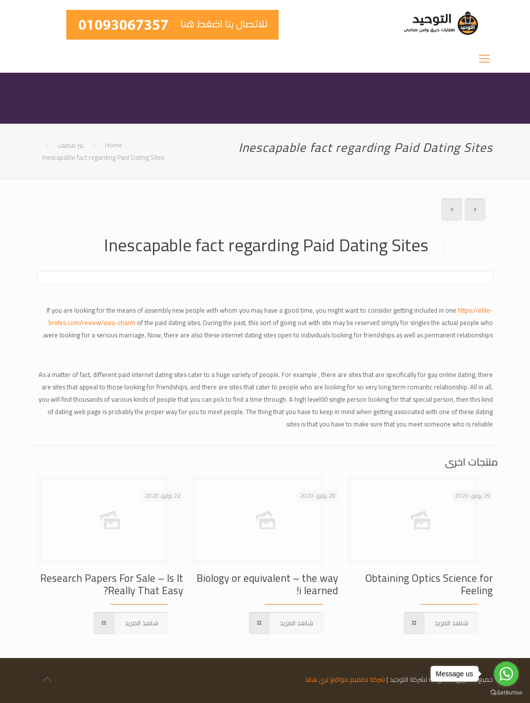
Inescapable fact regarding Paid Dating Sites (103, 157)
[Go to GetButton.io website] (506, 693)
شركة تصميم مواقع (357, 679)
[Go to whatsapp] (506, 673)
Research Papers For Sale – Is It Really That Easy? (111, 584)
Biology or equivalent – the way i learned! (267, 584)
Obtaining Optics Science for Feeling (429, 584)
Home (113, 145)
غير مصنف (71, 145)
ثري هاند (317, 679)
